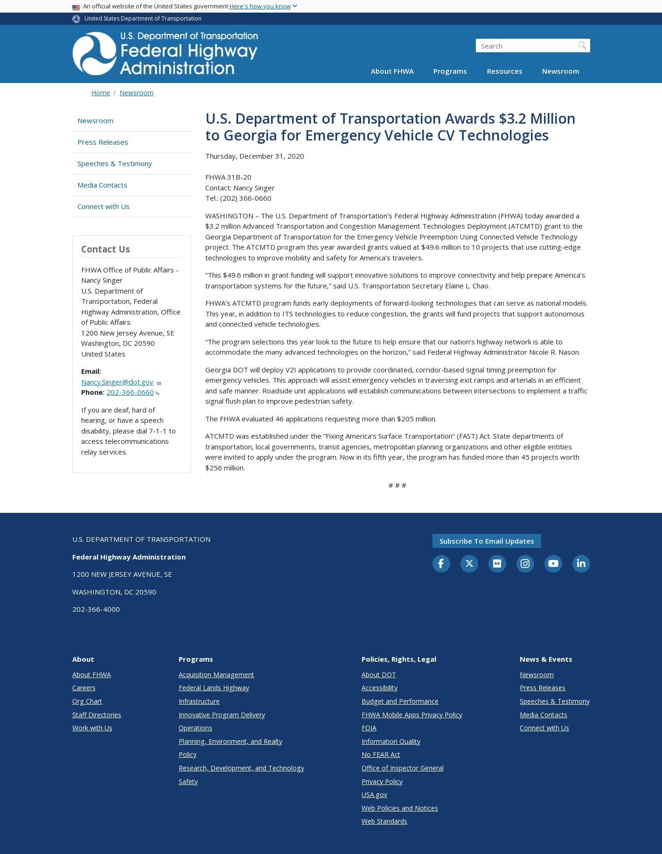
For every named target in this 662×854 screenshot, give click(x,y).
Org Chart (87, 701)
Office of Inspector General (403, 767)
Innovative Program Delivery (222, 714)
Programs (450, 71)
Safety (188, 781)
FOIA (369, 727)
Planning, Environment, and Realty (230, 741)
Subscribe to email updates (486, 541)
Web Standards (384, 821)
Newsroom (560, 71)
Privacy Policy (382, 781)
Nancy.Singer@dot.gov (121, 381)
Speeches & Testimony (114, 163)
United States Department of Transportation (143, 18)
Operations (195, 727)
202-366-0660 (133, 392)
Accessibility (379, 687)
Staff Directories (96, 714)
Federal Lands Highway (214, 687)
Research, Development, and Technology (241, 767)
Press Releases (102, 142)
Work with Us (92, 727)
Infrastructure (199, 701)
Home (100, 92)
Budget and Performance (400, 701)
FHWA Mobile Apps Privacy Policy (412, 714)
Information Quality (391, 741)
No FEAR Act (381, 754)
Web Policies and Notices (400, 808)
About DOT (379, 674)
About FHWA (392, 71)
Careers (84, 687)
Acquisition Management (216, 674)
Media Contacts (102, 184)
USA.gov (374, 794)
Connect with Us (103, 206)
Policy (187, 754)
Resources (505, 71)
